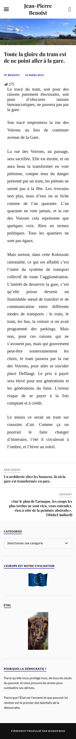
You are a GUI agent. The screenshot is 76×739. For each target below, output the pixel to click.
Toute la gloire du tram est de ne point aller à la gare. (35, 57)
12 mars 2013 (34, 75)
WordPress (56, 730)
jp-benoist (12, 75)
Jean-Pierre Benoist (38, 9)
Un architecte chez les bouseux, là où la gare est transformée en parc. (34, 478)
